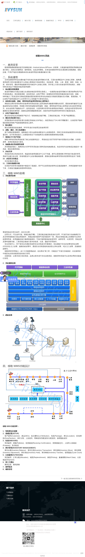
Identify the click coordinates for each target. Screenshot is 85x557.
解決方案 (28, 20)
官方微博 (5, 1)
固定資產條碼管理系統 (73, 478)
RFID (59, 20)
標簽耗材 (9, 31)
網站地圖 (69, 553)
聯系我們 (30, 31)
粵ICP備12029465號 (59, 553)
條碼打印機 (69, 20)
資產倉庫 (32, 46)
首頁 (8, 20)
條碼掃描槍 (38, 20)
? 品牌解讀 (9, 492)
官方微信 (18, 1)
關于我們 (19, 31)
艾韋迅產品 (17, 20)
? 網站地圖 (9, 498)
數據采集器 (50, 20)
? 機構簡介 (9, 495)
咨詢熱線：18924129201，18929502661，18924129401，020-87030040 (52, 1)
